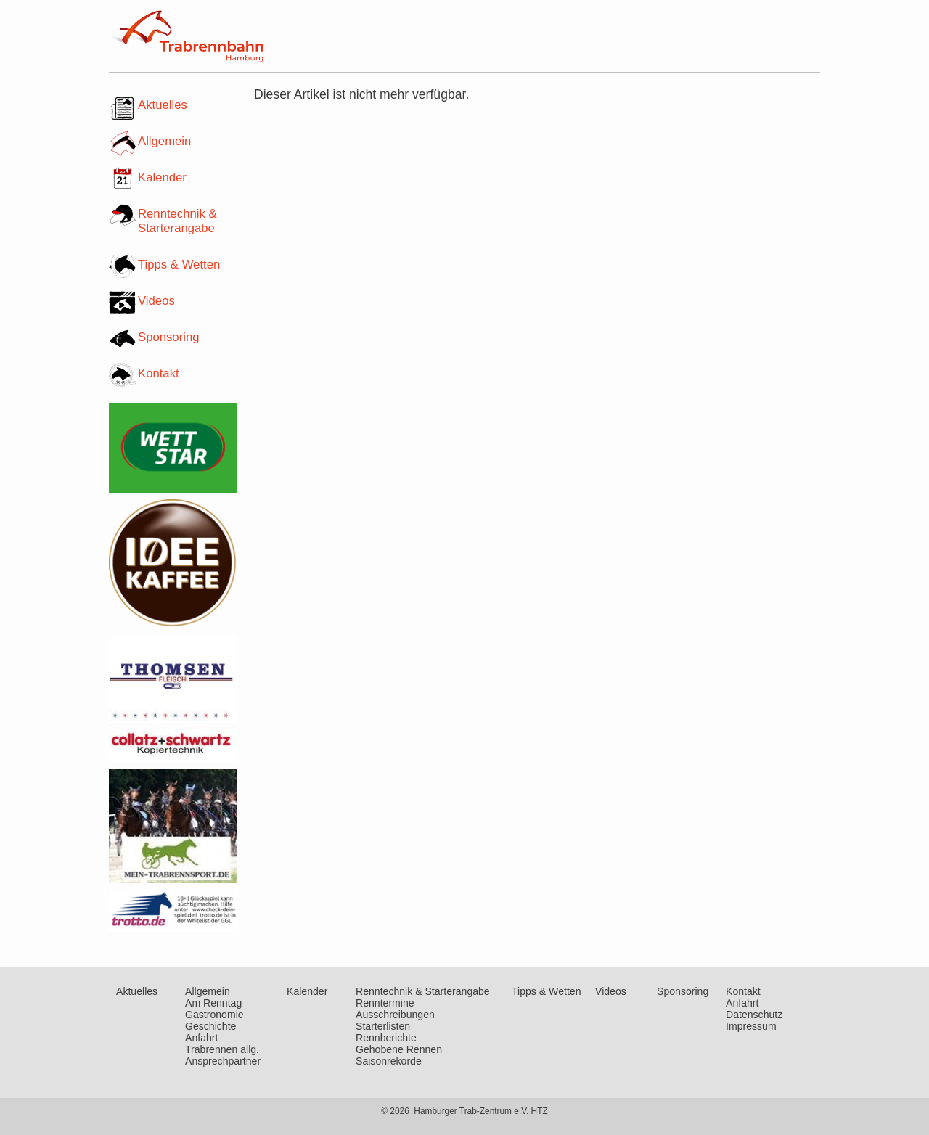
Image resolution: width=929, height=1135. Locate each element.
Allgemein (164, 141)
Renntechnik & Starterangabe (177, 221)
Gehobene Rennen (399, 1049)
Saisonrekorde (389, 1061)
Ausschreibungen (395, 1014)
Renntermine (385, 1003)
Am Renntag (213, 1003)
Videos (156, 301)
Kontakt (158, 373)
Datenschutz (754, 1014)
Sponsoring (169, 337)
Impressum (751, 1026)
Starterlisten (383, 1026)
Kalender (162, 177)
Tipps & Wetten (179, 264)
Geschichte (210, 1026)
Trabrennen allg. (222, 1049)
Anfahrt (201, 1038)
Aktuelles (162, 105)
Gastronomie (214, 1014)
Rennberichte (386, 1038)
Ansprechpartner (223, 1061)
